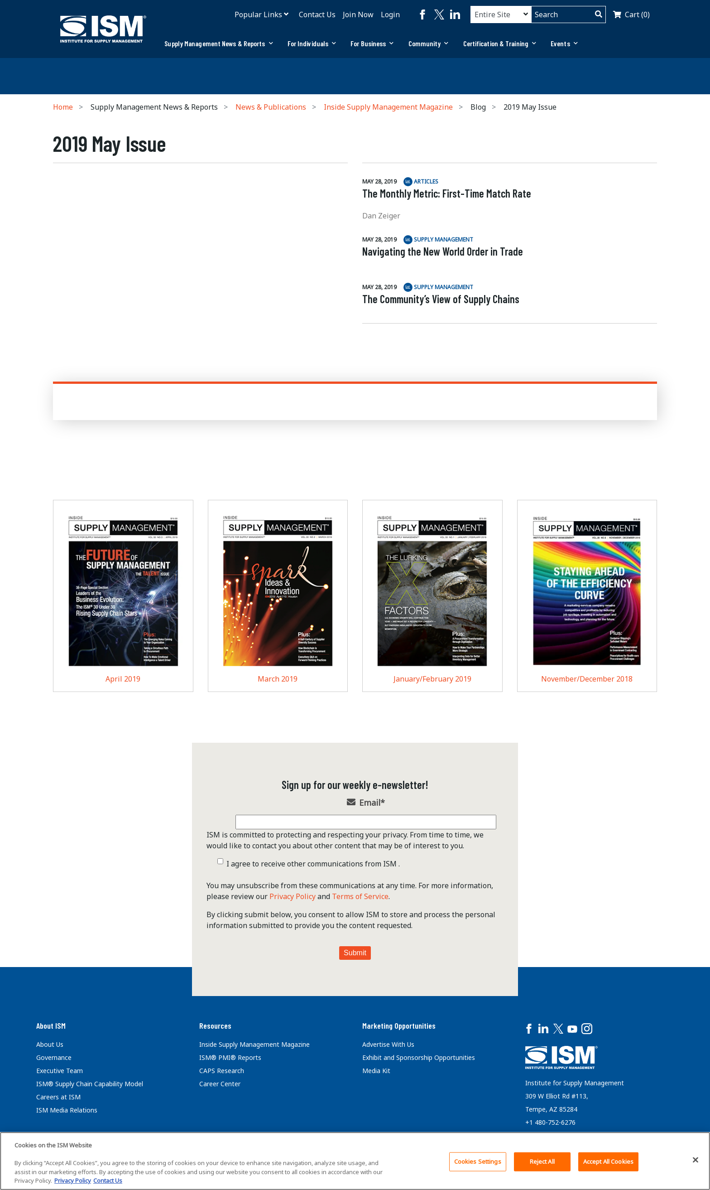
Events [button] (564, 43)
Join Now (358, 14)
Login (390, 14)
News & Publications (270, 107)
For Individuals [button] (312, 43)
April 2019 (123, 679)
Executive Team (59, 1070)
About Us (49, 1044)
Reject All (542, 1161)
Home (63, 107)
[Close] (695, 1160)
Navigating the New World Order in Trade (442, 251)
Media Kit (376, 1070)
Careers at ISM (58, 1097)
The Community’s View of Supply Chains (440, 298)
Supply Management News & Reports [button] (218, 43)
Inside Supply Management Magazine (388, 107)
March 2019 (277, 679)
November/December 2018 (587, 679)
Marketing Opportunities (399, 1025)
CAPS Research (221, 1070)
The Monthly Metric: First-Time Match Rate (446, 193)
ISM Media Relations (66, 1110)
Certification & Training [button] (500, 43)
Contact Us (317, 14)
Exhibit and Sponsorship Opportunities (418, 1057)
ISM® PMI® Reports (230, 1057)
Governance (54, 1057)
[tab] (218, 43)
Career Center (219, 1083)
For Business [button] (371, 43)
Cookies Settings (477, 1161)
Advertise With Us (388, 1044)
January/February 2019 (432, 679)
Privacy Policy (292, 896)
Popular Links (258, 14)
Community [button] (428, 43)
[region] (355, 1161)
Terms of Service (360, 896)
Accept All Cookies (608, 1161)
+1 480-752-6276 (550, 1122)
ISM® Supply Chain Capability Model (89, 1083)
